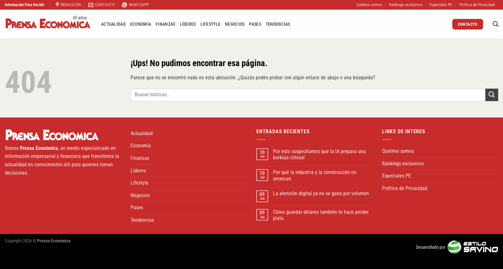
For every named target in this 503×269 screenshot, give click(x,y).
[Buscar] (495, 24)
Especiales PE (441, 4)
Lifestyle (210, 24)
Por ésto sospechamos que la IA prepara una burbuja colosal (319, 154)
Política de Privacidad (477, 4)
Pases (255, 24)
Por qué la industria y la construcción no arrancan (314, 175)
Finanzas (165, 24)
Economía (140, 24)
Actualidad (113, 24)
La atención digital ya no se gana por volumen (321, 193)
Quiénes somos (369, 4)
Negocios (234, 24)
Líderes (188, 24)
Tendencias (278, 24)
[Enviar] (491, 95)
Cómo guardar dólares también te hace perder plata (321, 215)
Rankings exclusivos (405, 4)
